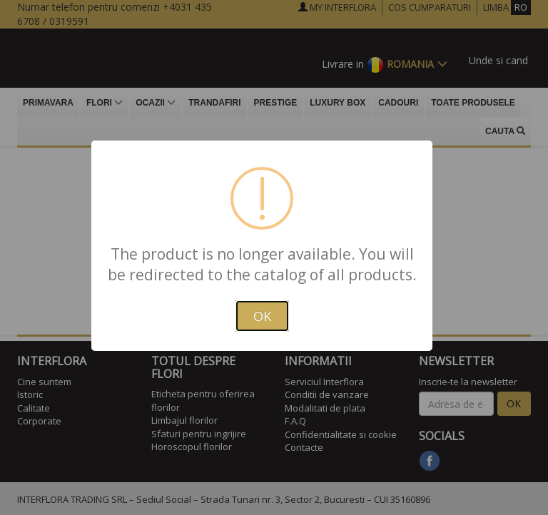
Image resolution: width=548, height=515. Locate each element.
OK (262, 316)
